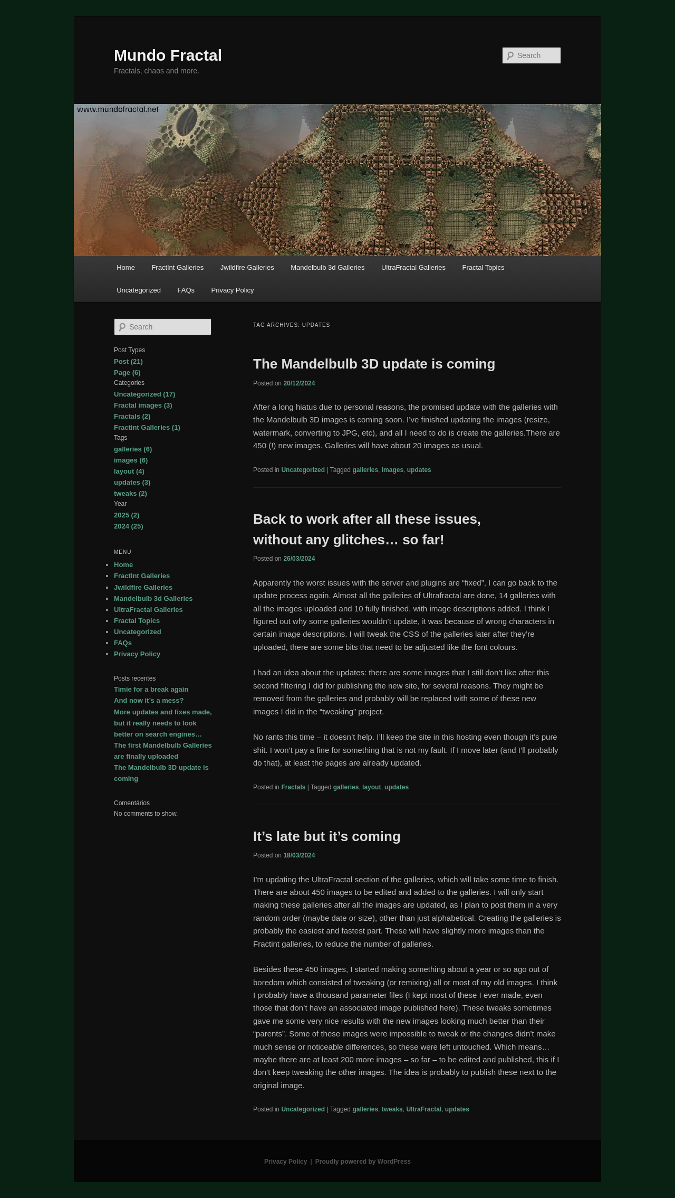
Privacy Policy (232, 290)
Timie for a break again (151, 689)
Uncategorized (139, 290)
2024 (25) (128, 526)
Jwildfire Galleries (247, 267)
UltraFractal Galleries (413, 267)
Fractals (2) (132, 416)
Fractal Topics (483, 267)
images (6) (131, 460)
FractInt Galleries (177, 267)
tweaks (392, 1109)
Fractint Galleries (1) (147, 427)
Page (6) (127, 372)
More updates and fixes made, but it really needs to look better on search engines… (163, 723)
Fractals (293, 787)
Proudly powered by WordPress (363, 1161)
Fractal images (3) (143, 405)
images (392, 470)
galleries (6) (133, 449)
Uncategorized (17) (144, 394)
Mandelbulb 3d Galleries (327, 267)
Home (126, 267)
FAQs (186, 290)
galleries (365, 470)
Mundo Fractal (168, 55)
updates (419, 470)
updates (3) (132, 482)
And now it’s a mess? (149, 700)
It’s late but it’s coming (327, 836)
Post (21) (128, 361)
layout (371, 787)
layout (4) (129, 471)
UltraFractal (423, 1109)
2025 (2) (126, 515)
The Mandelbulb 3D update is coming (374, 364)
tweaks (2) (130, 493)
